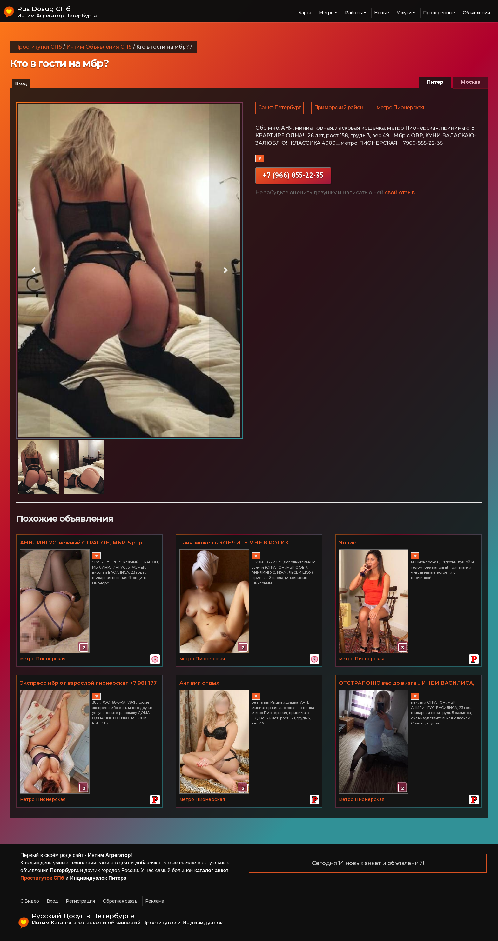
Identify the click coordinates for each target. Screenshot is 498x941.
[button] (33, 270)
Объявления (476, 13)
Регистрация (80, 901)
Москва (470, 82)
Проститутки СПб (38, 47)
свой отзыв (400, 194)
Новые (381, 13)
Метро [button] (326, 13)
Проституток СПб (42, 878)
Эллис (347, 543)
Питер (435, 82)
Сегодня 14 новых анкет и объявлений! (368, 863)
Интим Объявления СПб (99, 47)
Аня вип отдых (199, 683)
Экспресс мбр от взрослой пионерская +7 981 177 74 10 (88, 683)
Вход (21, 83)
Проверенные (439, 13)
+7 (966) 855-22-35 (293, 176)
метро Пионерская (402, 108)
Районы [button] (353, 13)
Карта (305, 13)
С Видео (29, 901)
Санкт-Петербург (280, 108)
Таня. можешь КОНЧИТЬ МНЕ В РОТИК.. (235, 543)
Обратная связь (120, 901)
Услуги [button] (404, 13)
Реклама (154, 901)
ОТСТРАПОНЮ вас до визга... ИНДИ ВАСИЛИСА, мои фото (406, 683)
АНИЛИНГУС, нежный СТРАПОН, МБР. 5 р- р (81, 543)
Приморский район (339, 108)
